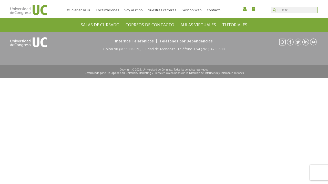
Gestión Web (191, 10)
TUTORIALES (234, 25)
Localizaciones (107, 10)
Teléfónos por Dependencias (186, 41)
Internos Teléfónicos (134, 41)
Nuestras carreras (162, 10)
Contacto (214, 10)
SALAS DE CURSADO (100, 25)
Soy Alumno (133, 10)
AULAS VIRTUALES (198, 25)
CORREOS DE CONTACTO (150, 25)
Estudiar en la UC (78, 10)
